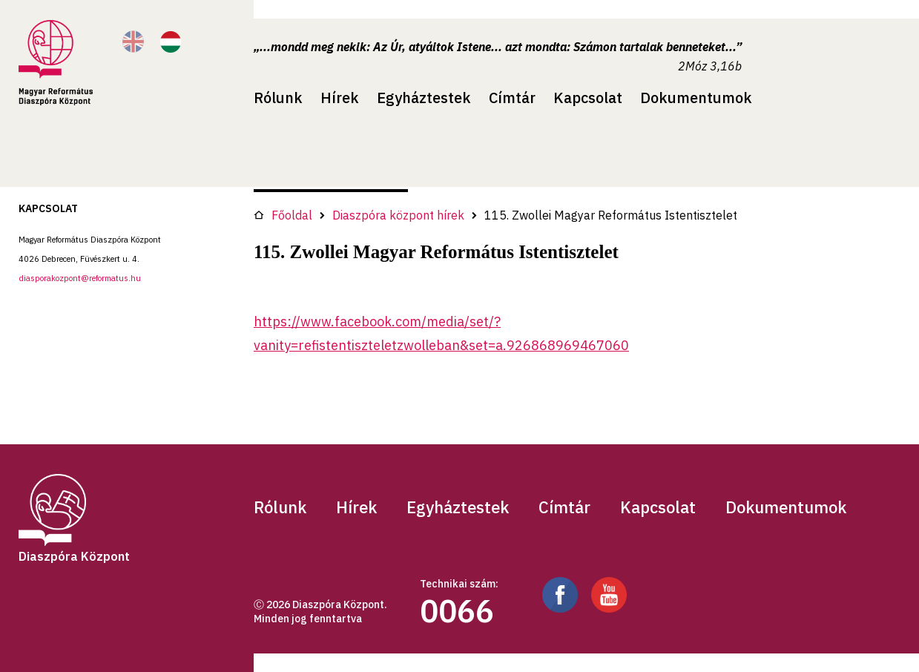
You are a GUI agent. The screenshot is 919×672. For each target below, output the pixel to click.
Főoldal (283, 215)
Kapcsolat (587, 98)
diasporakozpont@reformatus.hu (80, 278)
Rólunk (278, 98)
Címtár (512, 98)
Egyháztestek (424, 98)
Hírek (339, 98)
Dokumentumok (696, 98)
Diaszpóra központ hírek (398, 215)
